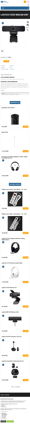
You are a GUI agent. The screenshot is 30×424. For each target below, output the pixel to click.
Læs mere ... (3, 90)
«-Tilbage (12, 386)
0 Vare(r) (28, 1)
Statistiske (4, 417)
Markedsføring (4, 414)
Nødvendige (4, 413)
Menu (3, 8)
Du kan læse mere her (4, 411)
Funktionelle (4, 415)
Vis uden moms (17, 386)
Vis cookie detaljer (4, 418)
